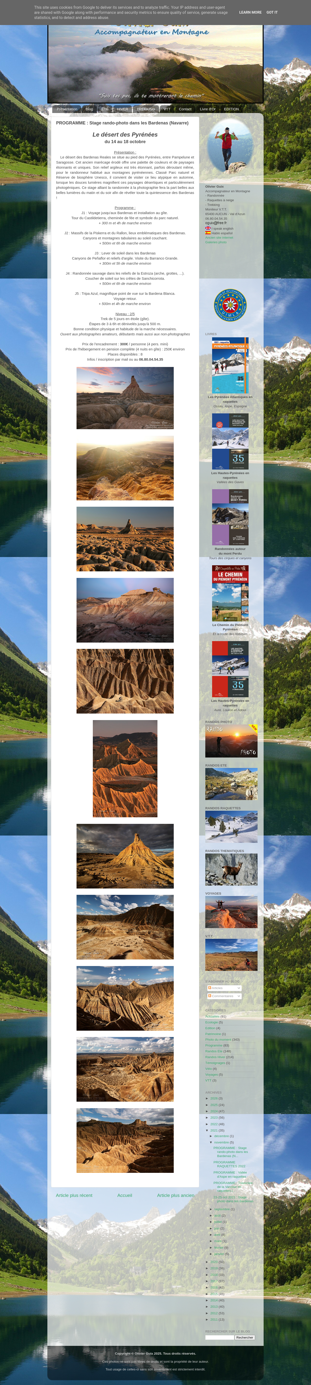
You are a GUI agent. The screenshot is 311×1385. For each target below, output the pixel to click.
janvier (219, 1254)
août (218, 1215)
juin (217, 1228)
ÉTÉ (105, 109)
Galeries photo (216, 242)
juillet (218, 1222)
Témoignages (215, 1063)
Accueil (124, 1195)
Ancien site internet (219, 237)
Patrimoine (213, 1034)
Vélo (208, 1069)
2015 (214, 1294)
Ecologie (211, 1022)
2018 (214, 1275)
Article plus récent (74, 1195)
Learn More (250, 12)
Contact (185, 109)
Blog (89, 109)
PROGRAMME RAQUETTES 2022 (229, 1164)
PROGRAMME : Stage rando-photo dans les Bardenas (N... (231, 1152)
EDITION (231, 109)
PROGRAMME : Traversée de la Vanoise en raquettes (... (233, 1187)
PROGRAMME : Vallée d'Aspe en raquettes (230, 1174)
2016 (214, 1287)
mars (218, 1241)
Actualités (212, 1016)
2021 (214, 1130)
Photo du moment (218, 1039)
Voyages (211, 1074)
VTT (167, 109)
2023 (214, 1117)
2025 (214, 1105)
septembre (222, 1209)
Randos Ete (214, 1051)
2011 (214, 1319)
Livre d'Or (208, 109)
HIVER (122, 109)
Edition (210, 1028)
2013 (214, 1306)
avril (217, 1235)
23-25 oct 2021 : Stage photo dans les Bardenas (233, 1199)
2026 (214, 1098)
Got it (272, 12)
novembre (222, 1142)
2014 (214, 1300)
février (219, 1247)
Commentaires (220, 996)
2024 (214, 1111)
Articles (215, 988)
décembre (222, 1136)
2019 (214, 1268)
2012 (214, 1313)
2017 (214, 1281)
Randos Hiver (215, 1057)
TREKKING (146, 109)
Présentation (67, 109)
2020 (214, 1262)
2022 (214, 1124)
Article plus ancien (175, 1195)
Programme (214, 1045)
